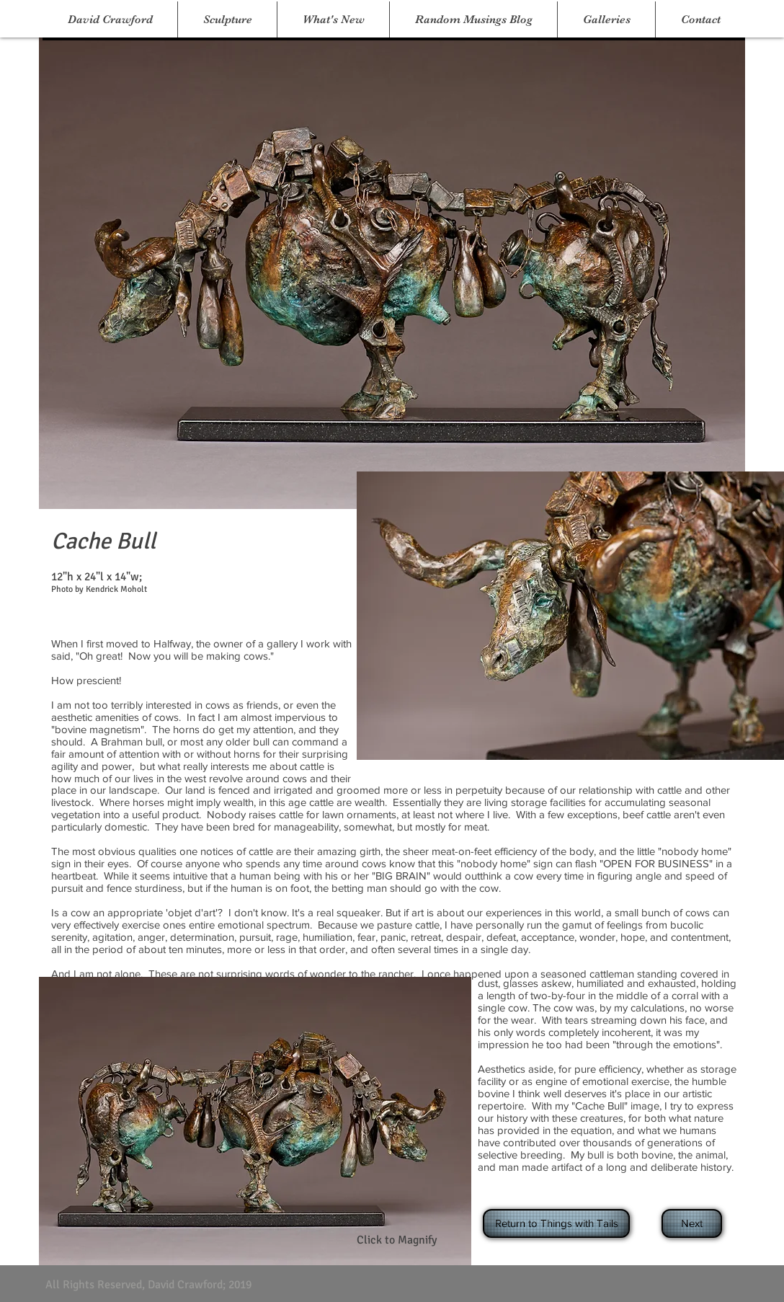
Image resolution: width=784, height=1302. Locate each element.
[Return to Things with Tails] (556, 1223)
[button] (227, 19)
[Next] (692, 1223)
